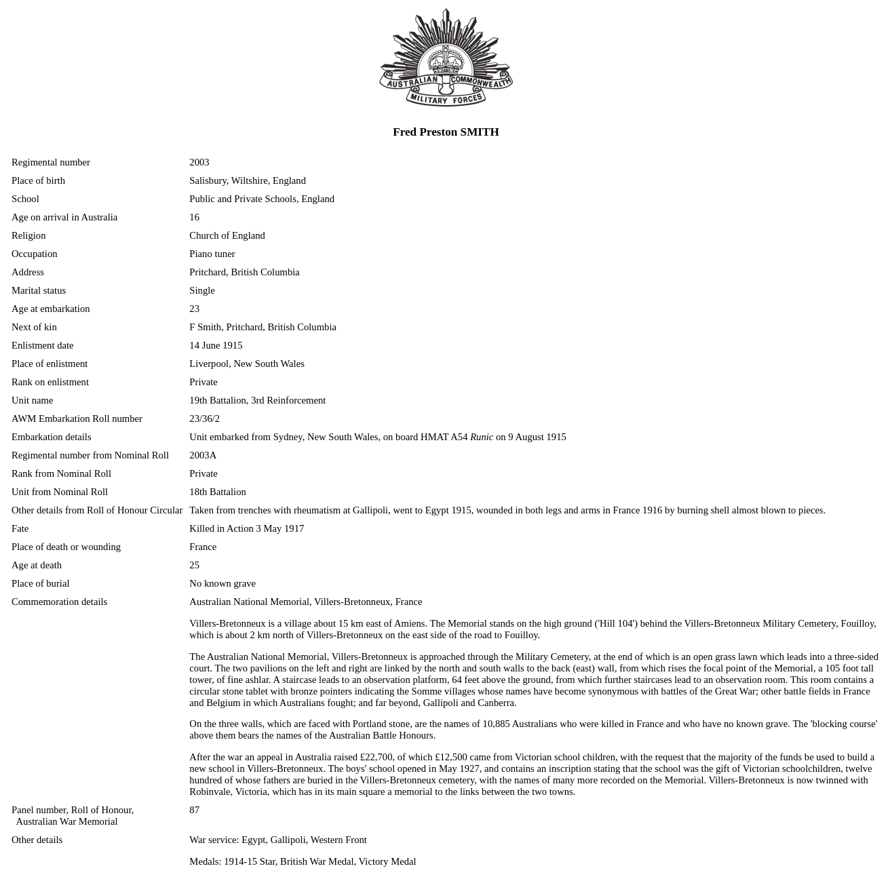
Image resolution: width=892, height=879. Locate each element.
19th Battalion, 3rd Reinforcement (257, 400)
